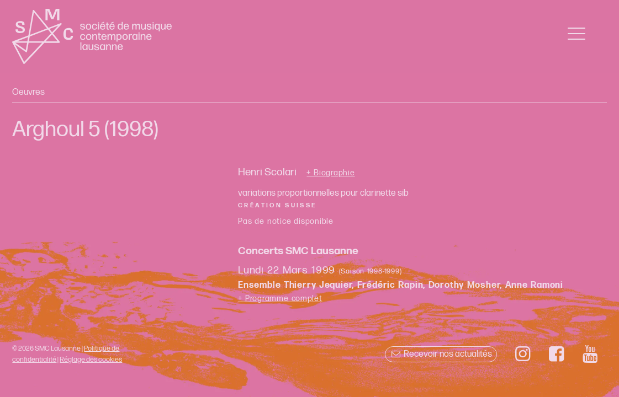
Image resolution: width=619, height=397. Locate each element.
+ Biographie (330, 173)
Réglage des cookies (91, 359)
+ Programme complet (280, 298)
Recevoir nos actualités (441, 354)
